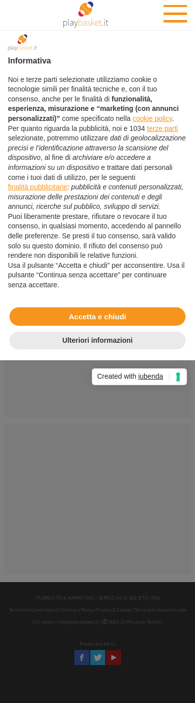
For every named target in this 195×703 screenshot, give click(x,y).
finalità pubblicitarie (37, 187)
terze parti (162, 128)
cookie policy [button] (152, 118)
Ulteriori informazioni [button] (97, 340)
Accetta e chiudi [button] (97, 316)
